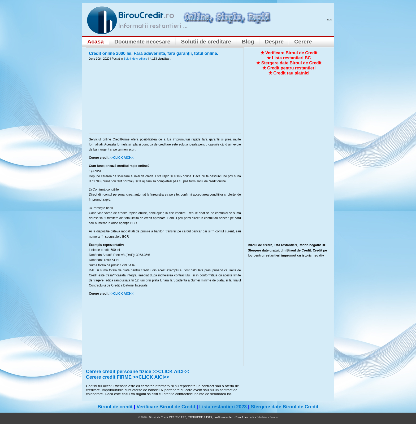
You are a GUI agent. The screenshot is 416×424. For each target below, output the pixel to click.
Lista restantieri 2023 (223, 406)
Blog (248, 41)
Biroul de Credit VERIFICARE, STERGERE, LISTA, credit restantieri (191, 417)
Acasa (95, 41)
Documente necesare (142, 41)
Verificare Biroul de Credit (166, 406)
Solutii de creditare (206, 41)
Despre (274, 41)
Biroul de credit (115, 406)
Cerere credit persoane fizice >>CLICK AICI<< (137, 371)
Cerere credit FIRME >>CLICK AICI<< (127, 377)
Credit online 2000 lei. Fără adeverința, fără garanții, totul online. (153, 53)
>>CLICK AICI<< (121, 158)
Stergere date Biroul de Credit (284, 406)
